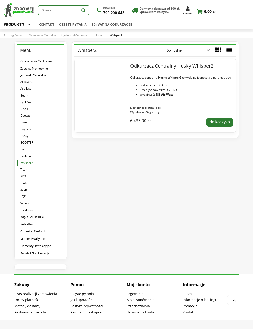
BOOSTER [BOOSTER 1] (26, 142)
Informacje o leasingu (200, 299)
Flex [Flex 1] (23, 149)
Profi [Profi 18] (23, 183)
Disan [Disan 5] (24, 109)
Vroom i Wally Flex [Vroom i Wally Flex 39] (33, 239)
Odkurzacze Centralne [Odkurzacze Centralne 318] (36, 61)
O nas (187, 293)
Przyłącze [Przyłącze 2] (26, 210)
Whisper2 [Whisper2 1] (26, 163)
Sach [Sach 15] (23, 190)
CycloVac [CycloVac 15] (26, 102)
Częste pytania (73, 24)
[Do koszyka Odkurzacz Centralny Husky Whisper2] (219, 122)
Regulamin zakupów (86, 312)
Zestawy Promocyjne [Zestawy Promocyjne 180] (34, 68)
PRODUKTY (17, 24)
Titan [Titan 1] (23, 169)
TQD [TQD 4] (23, 196)
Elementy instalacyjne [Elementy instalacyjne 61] (35, 246)
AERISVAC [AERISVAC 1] (26, 82)
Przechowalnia (138, 306)
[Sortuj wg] (188, 50)
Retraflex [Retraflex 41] (26, 224)
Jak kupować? (81, 299)
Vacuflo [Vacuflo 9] (25, 203)
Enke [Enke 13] (23, 122)
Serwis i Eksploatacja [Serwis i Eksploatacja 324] (34, 253)
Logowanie (135, 293)
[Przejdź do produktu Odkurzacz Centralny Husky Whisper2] (102, 67)
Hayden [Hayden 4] (25, 129)
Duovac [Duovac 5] (25, 115)
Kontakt (46, 24)
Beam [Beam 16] (24, 95)
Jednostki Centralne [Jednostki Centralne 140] (33, 75)
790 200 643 (113, 13)
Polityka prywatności (86, 306)
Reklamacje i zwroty (30, 312)
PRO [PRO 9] (23, 176)
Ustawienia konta (140, 312)
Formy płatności (27, 299)
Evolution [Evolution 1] (26, 156)
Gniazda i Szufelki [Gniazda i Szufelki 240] (32, 231)
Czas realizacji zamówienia (35, 293)
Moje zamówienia (141, 299)
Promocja (190, 306)
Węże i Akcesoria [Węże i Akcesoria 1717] (32, 217)
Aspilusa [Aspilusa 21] (26, 88)
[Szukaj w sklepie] (58, 10)
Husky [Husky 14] (24, 136)
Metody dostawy (27, 306)
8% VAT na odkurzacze (112, 24)
